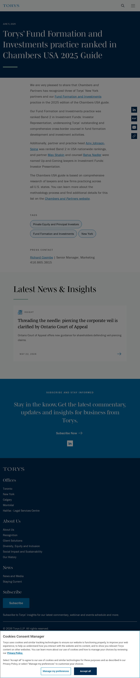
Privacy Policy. (15, 653)
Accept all (85, 671)
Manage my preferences (56, 671)
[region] (70, 654)
